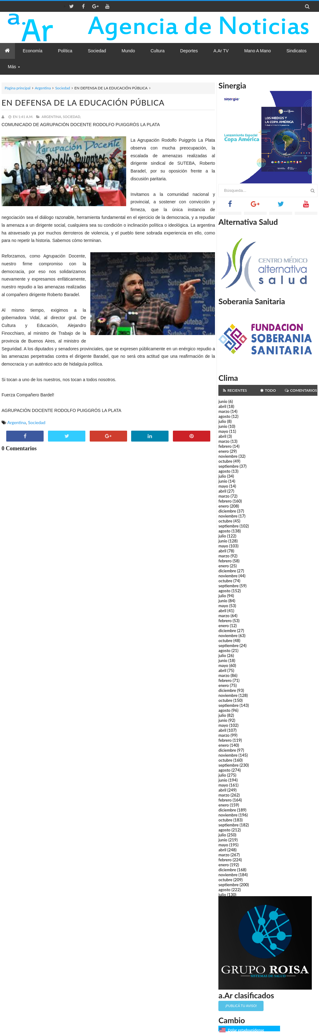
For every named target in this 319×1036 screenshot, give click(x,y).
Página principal (18, 88)
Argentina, (52, 117)
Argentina (43, 88)
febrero (224, 446)
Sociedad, (72, 117)
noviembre (227, 456)
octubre (225, 461)
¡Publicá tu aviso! (241, 1006)
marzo (223, 411)
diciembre (227, 511)
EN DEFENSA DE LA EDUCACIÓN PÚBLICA (83, 102)
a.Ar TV (221, 50)
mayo (223, 431)
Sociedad (62, 88)
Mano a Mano (257, 50)
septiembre (228, 466)
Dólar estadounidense (246, 1030)
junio (222, 401)
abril (222, 406)
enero (223, 451)
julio (222, 421)
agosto (224, 416)
